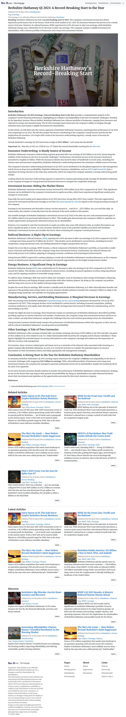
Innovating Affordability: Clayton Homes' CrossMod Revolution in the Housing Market (40, 630)
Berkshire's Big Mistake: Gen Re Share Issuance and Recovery (41, 593)
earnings (90, 601)
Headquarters (91, 3)
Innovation (29, 641)
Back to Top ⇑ (107, 676)
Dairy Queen (30, 407)
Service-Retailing (27, 480)
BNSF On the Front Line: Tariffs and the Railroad (96, 397)
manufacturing (54, 301)
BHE (35, 268)
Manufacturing (27, 638)
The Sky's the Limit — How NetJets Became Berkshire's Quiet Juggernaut (40, 434)
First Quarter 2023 (45, 386)
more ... (58, 428)
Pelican (105, 666)
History (47, 407)
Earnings (15, 15)
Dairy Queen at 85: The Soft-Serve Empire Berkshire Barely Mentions (39, 397)
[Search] (123, 3)
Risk (89, 405)
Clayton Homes (18, 641)
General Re (101, 169)
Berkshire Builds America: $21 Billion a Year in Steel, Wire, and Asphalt (97, 551)
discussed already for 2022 (67, 202)
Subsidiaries (103, 3)
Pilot (27, 482)
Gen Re (35, 604)
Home (66, 666)
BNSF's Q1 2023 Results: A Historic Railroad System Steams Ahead (95, 593)
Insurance (81, 442)
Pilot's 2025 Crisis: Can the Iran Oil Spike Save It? (39, 472)
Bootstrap (106, 669)
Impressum (88, 669)
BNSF (45, 238)
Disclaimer (60, 17)
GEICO (90, 169)
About (85, 666)
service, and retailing (70, 301)
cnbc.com (96, 146)
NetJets (28, 445)
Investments (115, 3)
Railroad (115, 402)
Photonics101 (107, 673)
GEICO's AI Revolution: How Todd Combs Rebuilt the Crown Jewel (95, 434)
